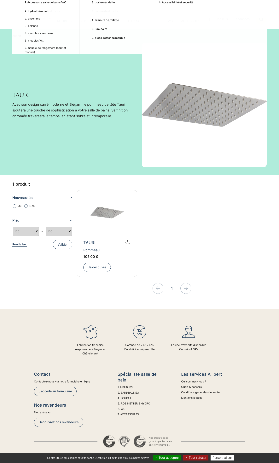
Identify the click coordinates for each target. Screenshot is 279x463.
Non (32, 205)
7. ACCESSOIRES (191, 19)
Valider (63, 244)
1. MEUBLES (64, 19)
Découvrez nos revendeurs (59, 422)
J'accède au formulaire (55, 391)
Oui (20, 205)
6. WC (170, 19)
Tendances (242, 19)
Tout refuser (195, 458)
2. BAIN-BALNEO (84, 19)
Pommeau (91, 250)
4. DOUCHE (113, 19)
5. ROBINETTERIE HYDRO (140, 19)
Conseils (221, 19)
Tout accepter (167, 458)
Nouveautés (42, 198)
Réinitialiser (19, 244)
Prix (42, 220)
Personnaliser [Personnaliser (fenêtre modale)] (222, 458)
